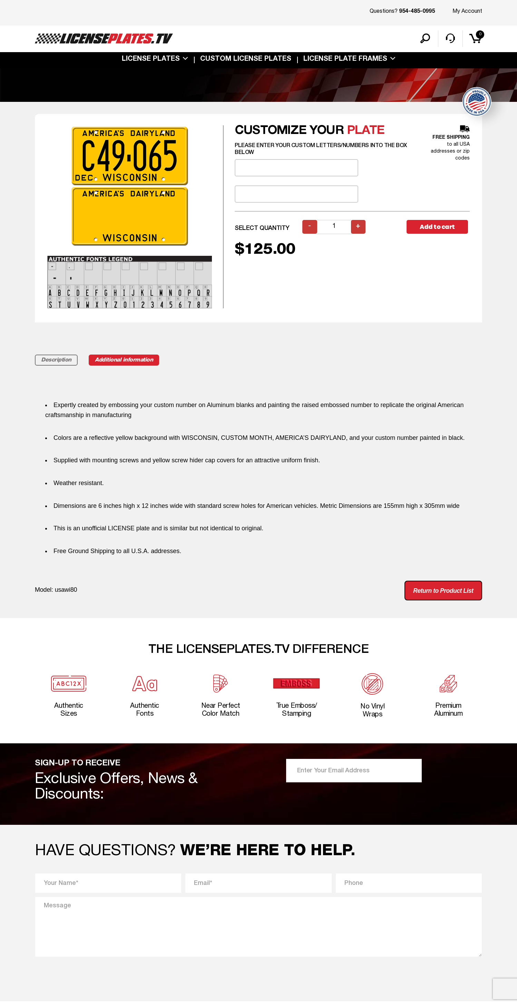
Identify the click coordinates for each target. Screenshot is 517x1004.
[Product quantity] (334, 228)
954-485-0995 (417, 12)
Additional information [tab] (127, 360)
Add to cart (438, 227)
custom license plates (245, 60)
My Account (467, 11)
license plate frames (345, 60)
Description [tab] (56, 360)
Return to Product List (442, 591)
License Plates (151, 60)
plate (365, 131)
